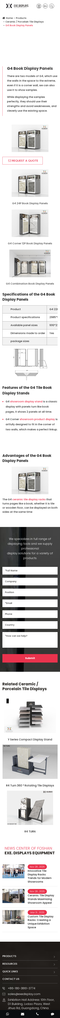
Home (9, 18)
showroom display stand (26, 401)
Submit (30, 658)
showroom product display (37, 419)
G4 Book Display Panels (19, 25)
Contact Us (10, 979)
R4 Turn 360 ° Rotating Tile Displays (30, 785)
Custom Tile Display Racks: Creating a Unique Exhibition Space (40, 922)
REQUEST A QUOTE (23, 161)
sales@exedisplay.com (24, 994)
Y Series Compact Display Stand (30, 739)
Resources (9, 964)
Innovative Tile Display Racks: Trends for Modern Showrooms (40, 876)
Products (21, 18)
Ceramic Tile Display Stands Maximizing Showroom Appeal (41, 899)
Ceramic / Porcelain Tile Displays (24, 21)
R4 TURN (30, 831)
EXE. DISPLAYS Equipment (30, 851)
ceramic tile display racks (29, 499)
